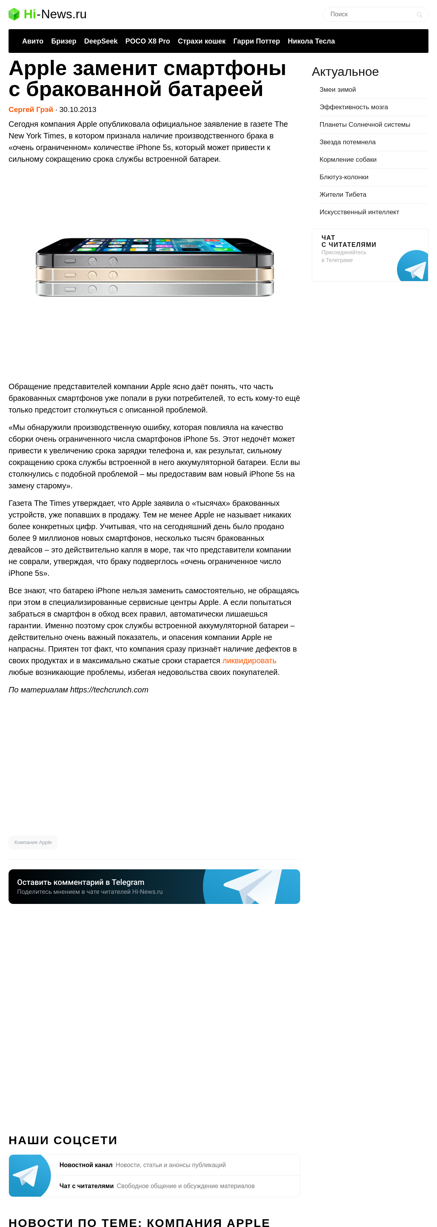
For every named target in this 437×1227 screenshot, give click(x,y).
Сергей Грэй (31, 109)
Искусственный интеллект (359, 212)
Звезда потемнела (348, 142)
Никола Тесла (311, 41)
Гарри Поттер (256, 41)
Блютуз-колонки (344, 177)
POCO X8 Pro (147, 41)
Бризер (64, 41)
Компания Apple (33, 842)
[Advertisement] (154, 765)
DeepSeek (100, 41)
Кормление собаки (348, 159)
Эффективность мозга (354, 107)
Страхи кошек (202, 41)
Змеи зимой (338, 89)
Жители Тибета (343, 194)
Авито (33, 41)
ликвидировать (249, 660)
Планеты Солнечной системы (365, 124)
